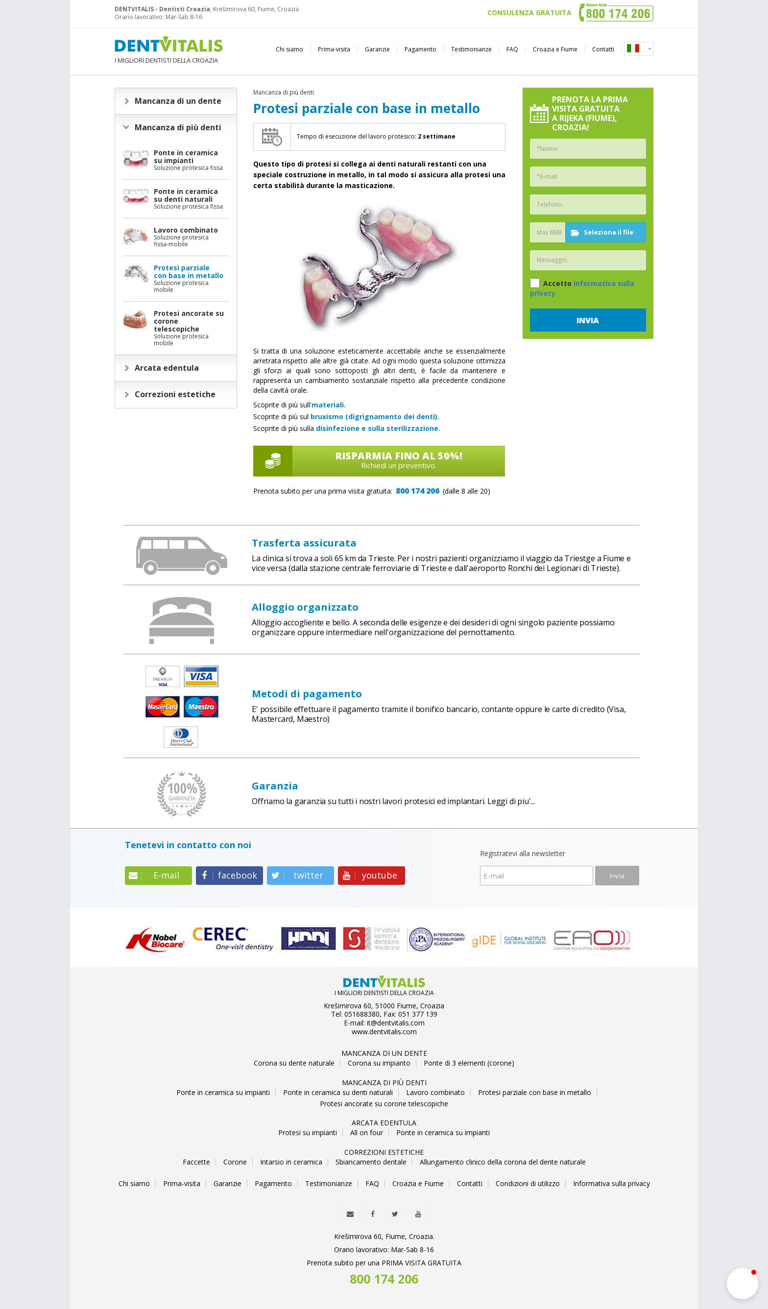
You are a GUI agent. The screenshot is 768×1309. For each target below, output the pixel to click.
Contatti (603, 49)
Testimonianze (471, 49)
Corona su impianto (379, 1063)
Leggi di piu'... (511, 801)
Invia (587, 320)
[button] (742, 1283)
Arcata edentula (167, 367)
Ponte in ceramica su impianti (223, 1092)
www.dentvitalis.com (384, 1031)
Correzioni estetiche (175, 394)
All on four (366, 1133)
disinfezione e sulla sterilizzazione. (378, 428)
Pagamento (420, 49)
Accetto (582, 288)
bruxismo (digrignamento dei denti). (375, 416)
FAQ (512, 49)
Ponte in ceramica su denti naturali (338, 1092)
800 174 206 (417, 490)
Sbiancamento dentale (371, 1162)
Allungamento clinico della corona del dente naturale (503, 1162)
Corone (235, 1162)
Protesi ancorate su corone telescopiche (384, 1104)
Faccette (196, 1162)
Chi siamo (289, 49)
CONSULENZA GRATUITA (529, 13)
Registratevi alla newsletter (522, 854)
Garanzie (377, 49)
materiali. (329, 404)
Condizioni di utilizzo (528, 1184)
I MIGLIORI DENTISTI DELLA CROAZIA (169, 50)
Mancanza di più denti (178, 127)
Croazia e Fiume (555, 49)
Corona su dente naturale (294, 1063)
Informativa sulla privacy (611, 1184)
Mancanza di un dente (178, 100)
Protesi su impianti (307, 1133)
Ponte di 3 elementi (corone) (469, 1063)
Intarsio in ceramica (291, 1162)
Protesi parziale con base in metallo (534, 1092)
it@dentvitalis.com (396, 1023)
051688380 (362, 1014)
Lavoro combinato (435, 1092)
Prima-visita (334, 49)
